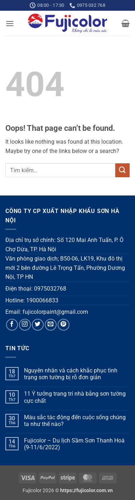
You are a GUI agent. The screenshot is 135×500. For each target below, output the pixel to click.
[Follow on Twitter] (38, 325)
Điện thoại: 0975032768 (35, 288)
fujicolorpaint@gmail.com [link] (55, 311)
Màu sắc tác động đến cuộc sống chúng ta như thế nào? (75, 420)
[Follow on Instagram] (25, 325)
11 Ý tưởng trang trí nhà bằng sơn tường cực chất (75, 397)
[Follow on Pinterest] (63, 325)
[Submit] (122, 170)
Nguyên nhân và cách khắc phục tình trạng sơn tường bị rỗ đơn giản (70, 374)
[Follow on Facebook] (12, 325)
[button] (9, 23)
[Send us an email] (51, 325)
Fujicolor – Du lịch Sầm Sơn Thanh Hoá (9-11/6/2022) (74, 444)
